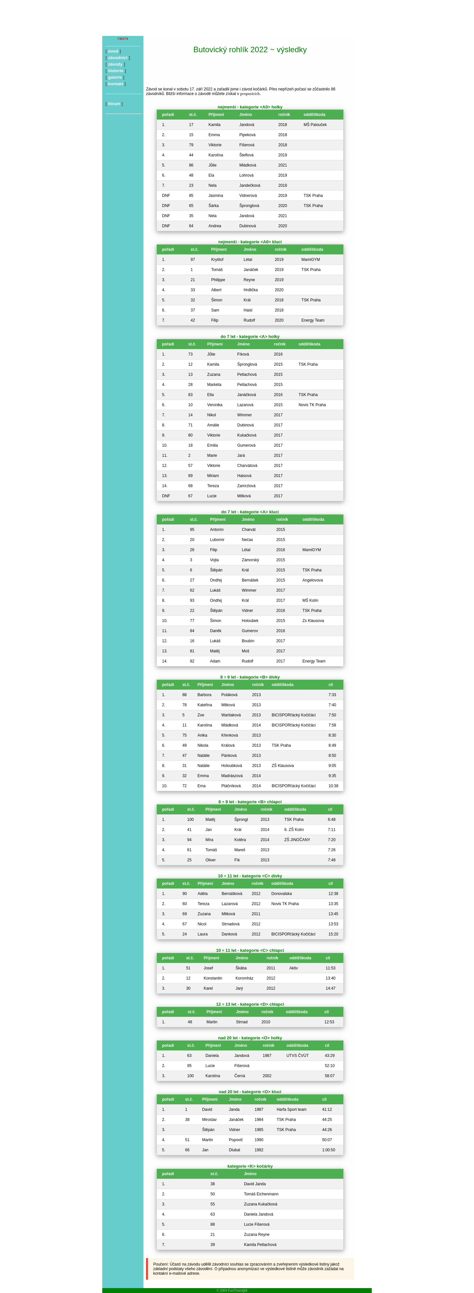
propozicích (250, 93)
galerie (115, 77)
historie (115, 70)
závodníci (117, 57)
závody (115, 64)
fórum (114, 103)
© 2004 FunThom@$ (232, 1290)
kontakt (115, 83)
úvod (113, 51)
